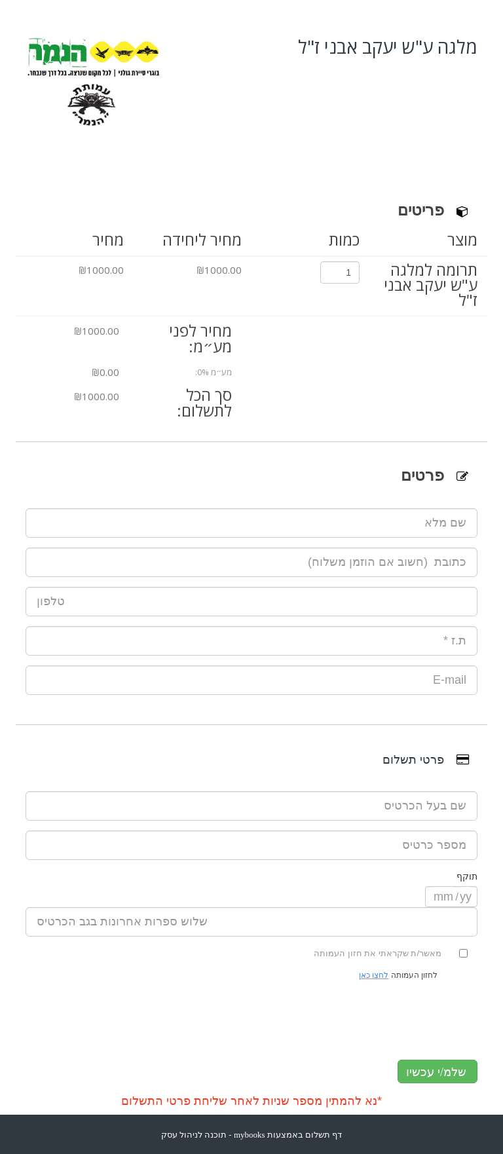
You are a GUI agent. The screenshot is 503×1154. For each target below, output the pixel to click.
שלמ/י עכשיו (436, 1072)
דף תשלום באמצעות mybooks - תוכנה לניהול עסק (252, 1135)
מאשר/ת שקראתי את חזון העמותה (384, 953)
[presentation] (251, 1015)
